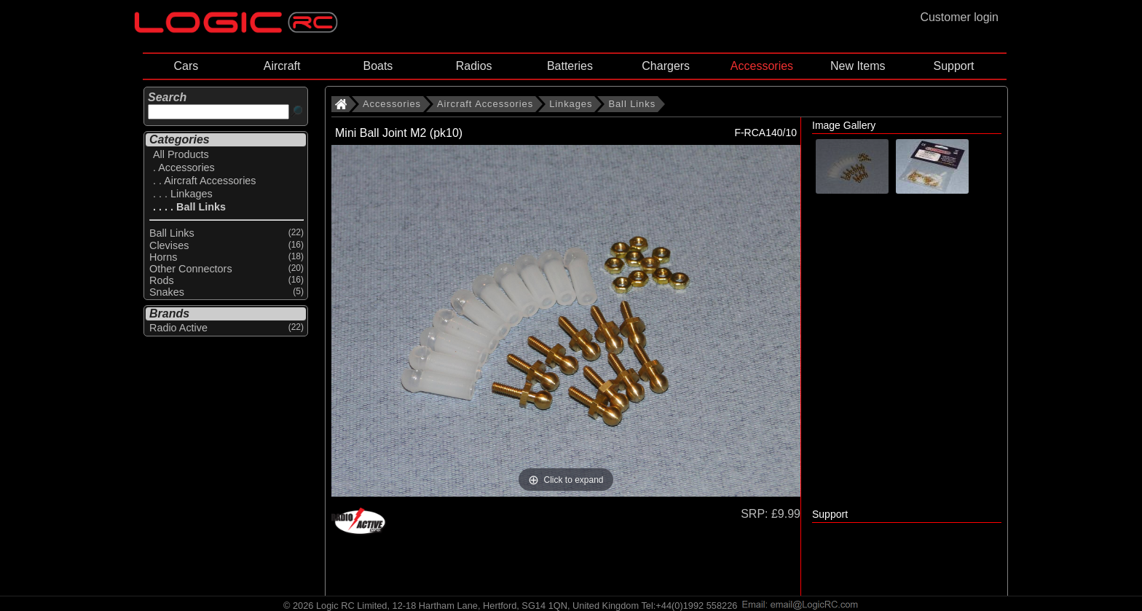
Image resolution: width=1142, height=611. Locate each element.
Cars (185, 66)
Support (953, 66)
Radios (474, 66)
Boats (378, 66)
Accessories (762, 66)
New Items (858, 66)
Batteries (570, 66)
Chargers (666, 66)
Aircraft (282, 66)
